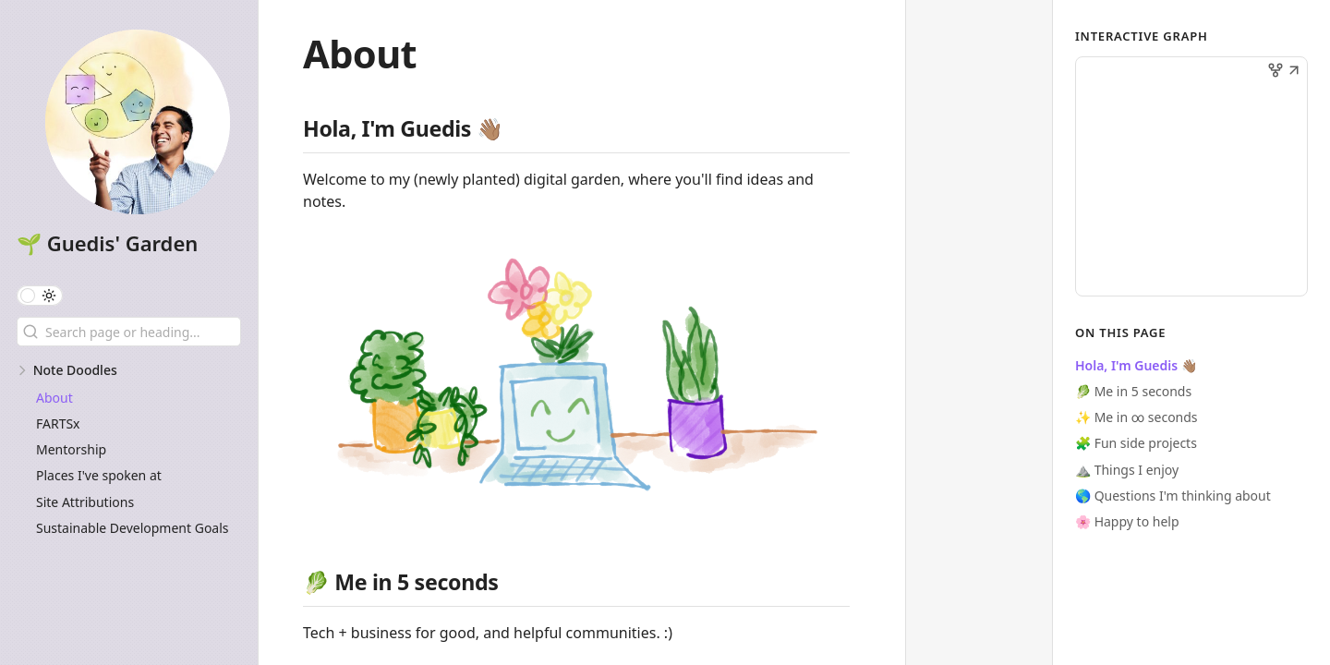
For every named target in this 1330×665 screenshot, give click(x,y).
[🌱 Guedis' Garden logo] (137, 124)
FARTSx (58, 423)
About (54, 397)
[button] (1294, 72)
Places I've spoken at (99, 475)
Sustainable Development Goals (132, 528)
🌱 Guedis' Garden (107, 243)
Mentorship (71, 449)
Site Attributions (85, 502)
